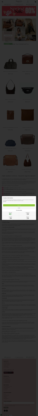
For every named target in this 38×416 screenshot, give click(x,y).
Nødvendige (10, 213)
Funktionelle (10, 218)
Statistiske (27, 218)
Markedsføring (27, 213)
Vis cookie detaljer (19, 210)
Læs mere (4, 201)
